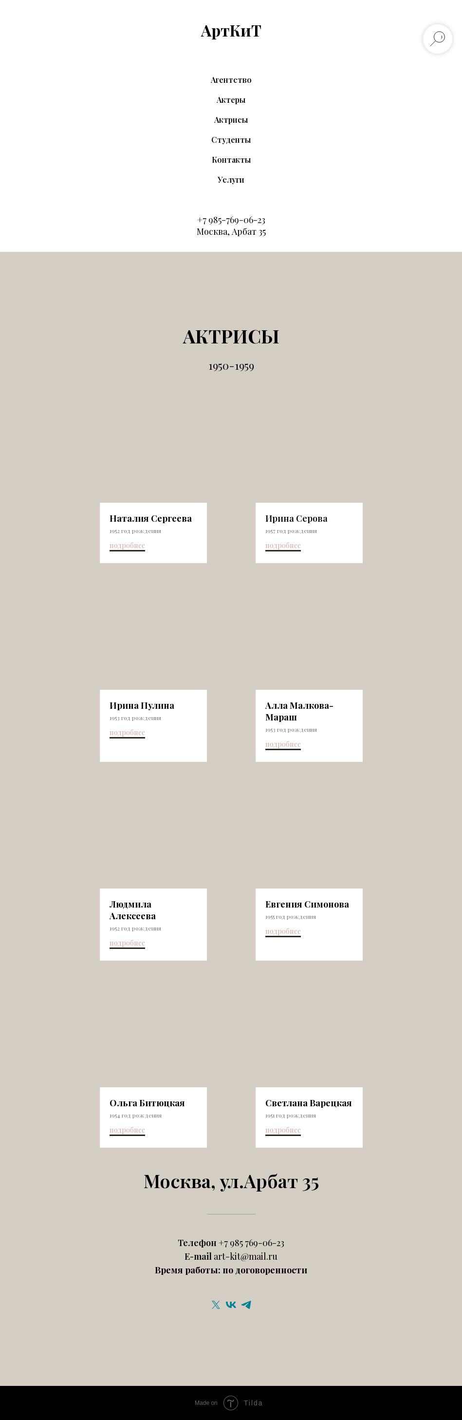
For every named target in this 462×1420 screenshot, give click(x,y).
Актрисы (231, 119)
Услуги (231, 179)
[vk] (231, 1305)
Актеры (231, 100)
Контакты (231, 159)
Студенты (231, 139)
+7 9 (205, 220)
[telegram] (246, 1305)
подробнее (127, 545)
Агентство (231, 80)
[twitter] (216, 1305)
